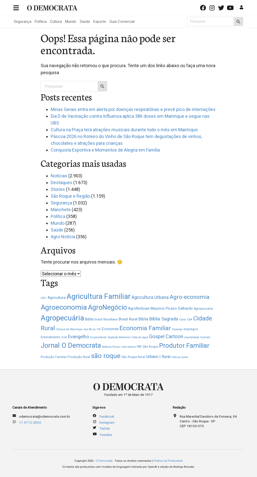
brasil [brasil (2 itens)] (98, 319)
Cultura (56, 21)
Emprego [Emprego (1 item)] (177, 329)
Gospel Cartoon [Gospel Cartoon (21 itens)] (166, 336)
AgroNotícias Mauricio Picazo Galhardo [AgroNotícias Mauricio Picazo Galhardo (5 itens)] (160, 308)
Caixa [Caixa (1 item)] (182, 319)
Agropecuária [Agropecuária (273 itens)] (62, 318)
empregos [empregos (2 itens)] (190, 329)
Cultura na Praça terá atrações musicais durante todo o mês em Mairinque (124, 129)
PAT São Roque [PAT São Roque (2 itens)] (147, 346)
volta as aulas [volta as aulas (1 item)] (179, 357)
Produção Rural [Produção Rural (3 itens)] (79, 357)
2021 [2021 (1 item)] (44, 298)
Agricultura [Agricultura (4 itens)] (57, 298)
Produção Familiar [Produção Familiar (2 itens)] (54, 357)
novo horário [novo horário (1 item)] (128, 346)
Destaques (61, 182)
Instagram (106, 422)
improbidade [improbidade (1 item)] (191, 337)
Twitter (104, 428)
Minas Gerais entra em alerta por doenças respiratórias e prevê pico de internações (133, 109)
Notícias (59, 175)
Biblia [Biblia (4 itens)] (89, 319)
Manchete (61, 209)
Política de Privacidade (168, 460)
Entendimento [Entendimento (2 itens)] (50, 337)
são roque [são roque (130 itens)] (105, 356)
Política (41, 21)
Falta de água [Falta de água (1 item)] (140, 337)
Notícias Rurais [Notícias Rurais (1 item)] (111, 346)
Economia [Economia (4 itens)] (110, 329)
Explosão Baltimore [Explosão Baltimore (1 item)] (119, 337)
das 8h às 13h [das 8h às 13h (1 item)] (92, 329)
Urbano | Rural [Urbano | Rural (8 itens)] (158, 356)
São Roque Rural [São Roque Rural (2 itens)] (133, 357)
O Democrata (104, 460)
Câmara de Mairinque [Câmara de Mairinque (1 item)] (69, 329)
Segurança (22, 21)
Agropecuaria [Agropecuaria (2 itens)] (203, 308)
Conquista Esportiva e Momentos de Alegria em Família (105, 150)
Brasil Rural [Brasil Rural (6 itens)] (127, 319)
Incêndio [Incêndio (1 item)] (205, 337)
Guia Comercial (122, 21)
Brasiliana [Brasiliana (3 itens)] (110, 319)
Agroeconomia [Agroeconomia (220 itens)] (64, 307)
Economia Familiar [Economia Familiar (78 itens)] (145, 328)
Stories (58, 189)
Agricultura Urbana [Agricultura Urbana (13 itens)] (150, 297)
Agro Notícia (63, 236)
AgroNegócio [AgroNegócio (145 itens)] (107, 307)
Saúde (85, 21)
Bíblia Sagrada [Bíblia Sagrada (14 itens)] (163, 318)
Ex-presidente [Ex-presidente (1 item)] (98, 337)
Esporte (99, 21)
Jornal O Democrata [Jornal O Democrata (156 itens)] (71, 345)
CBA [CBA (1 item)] (189, 319)
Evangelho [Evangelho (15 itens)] (78, 336)
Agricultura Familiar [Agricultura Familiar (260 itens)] (99, 296)
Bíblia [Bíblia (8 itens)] (143, 319)
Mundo (70, 21)
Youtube (105, 435)
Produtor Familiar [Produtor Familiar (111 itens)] (184, 345)
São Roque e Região (70, 196)
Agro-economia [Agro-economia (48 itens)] (190, 297)
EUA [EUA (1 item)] (64, 337)
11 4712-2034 (30, 422)
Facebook (106, 416)
